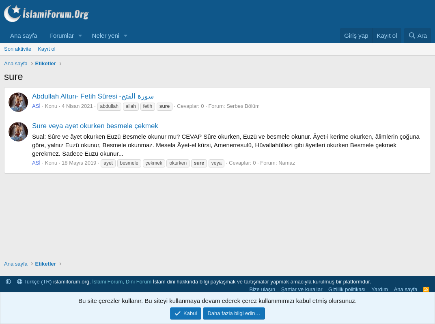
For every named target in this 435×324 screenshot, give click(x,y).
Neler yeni (106, 35)
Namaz (286, 163)
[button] (80, 35)
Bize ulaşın (263, 289)
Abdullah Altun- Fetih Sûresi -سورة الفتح (93, 96)
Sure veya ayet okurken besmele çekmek (95, 126)
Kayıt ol (46, 49)
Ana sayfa (23, 35)
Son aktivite (17, 49)
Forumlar (62, 35)
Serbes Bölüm (243, 106)
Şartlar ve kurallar (302, 289)
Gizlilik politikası (347, 289)
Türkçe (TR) (34, 282)
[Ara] (417, 35)
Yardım (379, 289)
